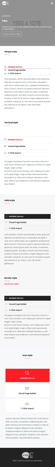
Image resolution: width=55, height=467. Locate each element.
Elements (12, 34)
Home (6, 34)
